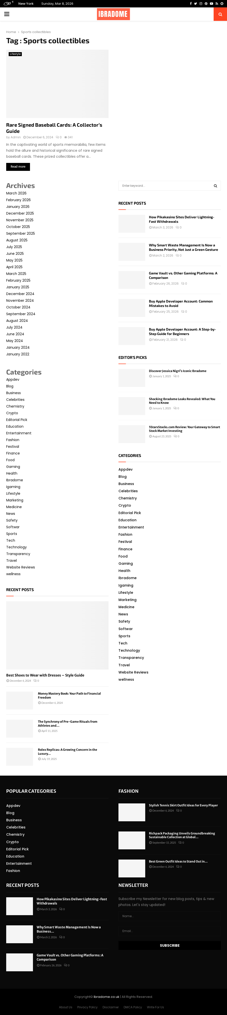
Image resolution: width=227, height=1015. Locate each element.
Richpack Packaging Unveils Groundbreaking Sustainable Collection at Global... (182, 835)
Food (10, 459)
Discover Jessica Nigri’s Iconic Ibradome (177, 371)
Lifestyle (15, 54)
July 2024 (14, 327)
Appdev (12, 379)
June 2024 (15, 334)
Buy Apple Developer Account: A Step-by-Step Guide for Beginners (182, 331)
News (10, 513)
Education (15, 426)
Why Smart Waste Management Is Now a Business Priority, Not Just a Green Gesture (183, 247)
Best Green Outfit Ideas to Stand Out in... (178, 861)
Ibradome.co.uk (106, 996)
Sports (11, 533)
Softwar (13, 527)
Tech (10, 540)
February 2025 (18, 280)
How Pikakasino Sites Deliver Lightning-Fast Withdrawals (72, 901)
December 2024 (20, 293)
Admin (16, 137)
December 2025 (20, 213)
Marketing (14, 500)
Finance (13, 453)
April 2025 (14, 266)
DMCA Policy (133, 1007)
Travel (11, 560)
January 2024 (18, 347)
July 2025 (14, 246)
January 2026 (17, 206)
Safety (12, 520)
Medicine (14, 506)
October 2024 (18, 307)
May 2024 (14, 340)
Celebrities (15, 399)
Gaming (13, 466)
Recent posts (20, 589)
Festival (12, 446)
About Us (65, 1007)
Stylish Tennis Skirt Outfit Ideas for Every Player (183, 805)
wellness (13, 573)
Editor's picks (132, 357)
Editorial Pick (16, 419)
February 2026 (18, 199)
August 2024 (17, 320)
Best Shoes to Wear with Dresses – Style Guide (45, 675)
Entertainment (18, 433)
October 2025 (18, 226)
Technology (16, 547)
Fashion (12, 439)
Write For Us (155, 1007)
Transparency (18, 553)
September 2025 (20, 233)
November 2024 (20, 300)
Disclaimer (111, 1007)
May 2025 (14, 260)
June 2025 (15, 253)
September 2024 (20, 313)
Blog (9, 386)
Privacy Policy (87, 1007)
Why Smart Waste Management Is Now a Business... (69, 929)
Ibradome (14, 480)
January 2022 (17, 354)
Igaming (13, 486)
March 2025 (16, 273)
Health (11, 473)
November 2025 (19, 220)
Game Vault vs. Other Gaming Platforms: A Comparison (70, 957)
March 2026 (16, 193)
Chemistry (15, 406)
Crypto (12, 413)
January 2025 (17, 287)
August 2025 (17, 240)
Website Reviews (20, 567)
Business (13, 392)
